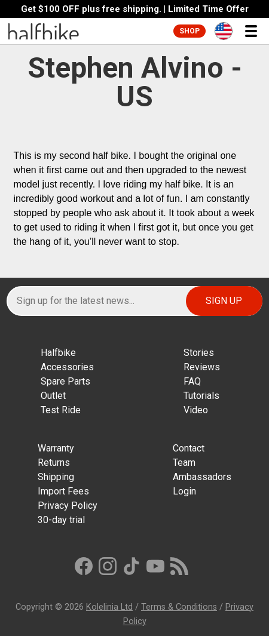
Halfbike (58, 352)
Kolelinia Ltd (109, 607)
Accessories (67, 367)
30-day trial (61, 520)
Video (196, 410)
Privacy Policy (67, 505)
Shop (189, 31)
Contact (188, 448)
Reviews (202, 367)
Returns (54, 462)
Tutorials (201, 395)
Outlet (53, 395)
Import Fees (63, 491)
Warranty (56, 448)
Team (184, 462)
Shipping (56, 477)
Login (184, 491)
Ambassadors (202, 477)
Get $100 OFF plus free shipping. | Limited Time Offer (135, 9)
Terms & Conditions (179, 607)
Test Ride (61, 410)
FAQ (192, 381)
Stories (199, 352)
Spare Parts (65, 381)
